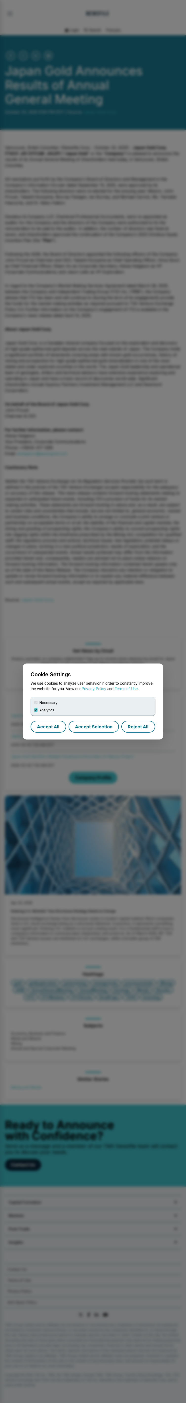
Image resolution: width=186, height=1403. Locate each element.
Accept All (48, 726)
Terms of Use (126, 688)
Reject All (138, 726)
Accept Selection (93, 726)
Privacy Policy (94, 688)
